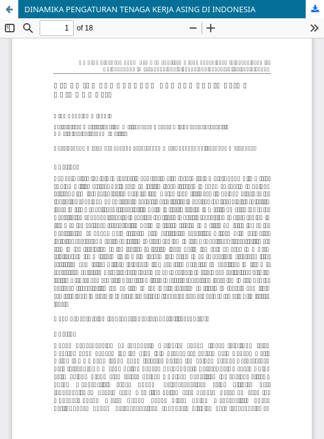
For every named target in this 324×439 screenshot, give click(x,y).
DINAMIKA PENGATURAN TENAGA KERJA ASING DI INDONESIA (140, 9)
